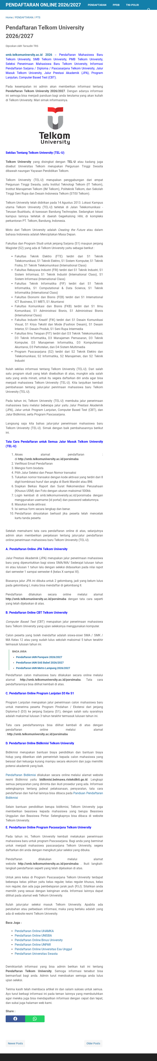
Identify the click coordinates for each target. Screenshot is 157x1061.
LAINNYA (54, 14)
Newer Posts (15, 1043)
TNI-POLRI (132, 4)
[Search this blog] (149, 10)
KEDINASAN (16, 14)
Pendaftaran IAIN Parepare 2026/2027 (39, 657)
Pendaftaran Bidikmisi (21, 775)
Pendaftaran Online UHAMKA (34, 931)
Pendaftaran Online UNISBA (33, 935)
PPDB (116, 4)
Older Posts (93, 1043)
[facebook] (15, 1018)
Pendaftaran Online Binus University (39, 940)
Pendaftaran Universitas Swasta (36, 953)
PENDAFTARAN (97, 4)
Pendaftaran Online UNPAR (33, 944)
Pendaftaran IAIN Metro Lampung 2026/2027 (43, 668)
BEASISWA (36, 14)
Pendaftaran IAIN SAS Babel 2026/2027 (40, 662)
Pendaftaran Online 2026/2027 (43, 5)
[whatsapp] (35, 1018)
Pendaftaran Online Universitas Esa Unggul (43, 949)
